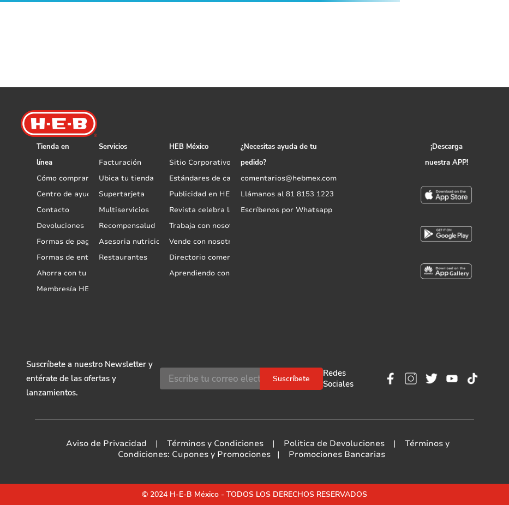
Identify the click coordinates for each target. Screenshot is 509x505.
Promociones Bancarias (337, 454)
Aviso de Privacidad (106, 443)
